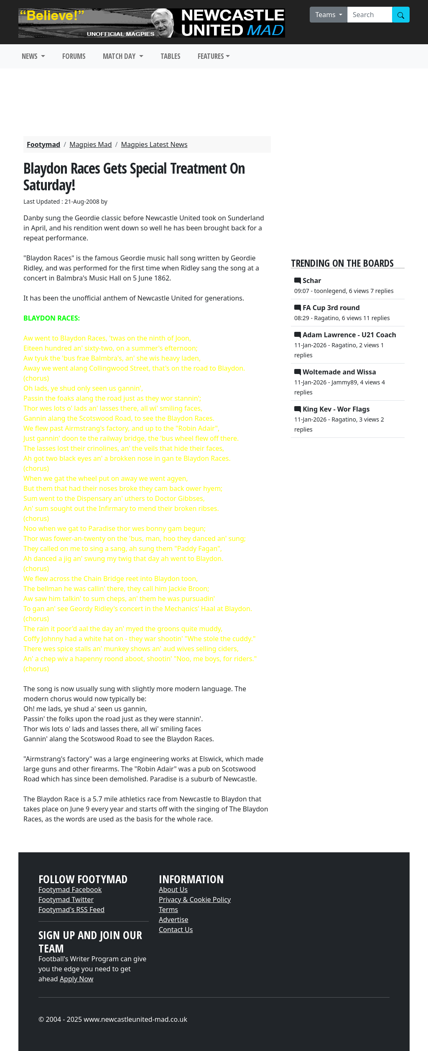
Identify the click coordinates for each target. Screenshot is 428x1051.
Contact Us (176, 929)
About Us (173, 889)
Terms (168, 909)
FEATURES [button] (211, 56)
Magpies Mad (90, 144)
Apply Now (76, 978)
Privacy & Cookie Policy (195, 899)
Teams (326, 14)
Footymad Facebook (70, 889)
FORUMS (74, 56)
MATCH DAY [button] (120, 56)
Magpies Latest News (154, 144)
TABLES (170, 56)
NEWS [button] (30, 56)
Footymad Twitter (66, 899)
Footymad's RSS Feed (71, 909)
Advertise (173, 919)
